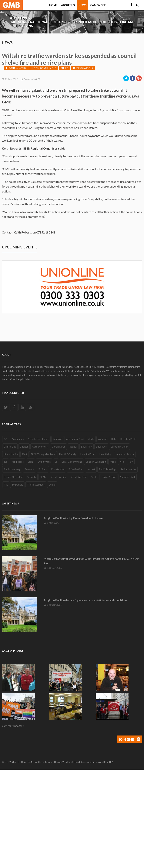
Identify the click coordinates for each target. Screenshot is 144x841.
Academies (18, 510)
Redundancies (128, 540)
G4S (24, 525)
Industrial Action (17, 139)
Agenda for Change (38, 510)
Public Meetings (107, 540)
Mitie (113, 533)
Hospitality (105, 525)
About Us (68, 5)
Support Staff (127, 548)
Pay (131, 533)
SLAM (43, 548)
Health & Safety (67, 525)
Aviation (102, 510)
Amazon (57, 510)
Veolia (52, 555)
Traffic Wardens (83, 139)
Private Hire (57, 540)
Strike (64, 139)
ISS (5, 533)
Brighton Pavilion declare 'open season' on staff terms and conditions (85, 671)
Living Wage (44, 533)
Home (53, 5)
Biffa (113, 510)
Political (43, 540)
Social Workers (79, 548)
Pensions (29, 540)
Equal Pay (86, 517)
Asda (91, 510)
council (73, 517)
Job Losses (18, 533)
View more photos (12, 797)
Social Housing (58, 548)
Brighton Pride (128, 510)
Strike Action (109, 548)
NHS (122, 533)
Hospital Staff (87, 525)
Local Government (44, 139)
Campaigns (98, 5)
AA (5, 510)
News (82, 5)
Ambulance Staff (75, 510)
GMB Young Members (43, 525)
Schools (31, 548)
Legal (30, 533)
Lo (56, 533)
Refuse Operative (13, 548)
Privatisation (75, 540)
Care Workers (40, 517)
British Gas (10, 517)
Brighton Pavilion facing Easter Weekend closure (73, 589)
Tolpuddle (17, 555)
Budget (24, 517)
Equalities (101, 517)
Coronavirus (58, 517)
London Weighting (96, 533)
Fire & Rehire (11, 525)
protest (91, 540)
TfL (6, 555)
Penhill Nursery (12, 540)
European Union (119, 517)
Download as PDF (32, 150)
